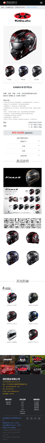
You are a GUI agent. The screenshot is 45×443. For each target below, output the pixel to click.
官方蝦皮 (36, 402)
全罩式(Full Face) (20, 7)
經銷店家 (30, 156)
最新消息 (8, 404)
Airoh (22, 404)
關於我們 (8, 402)
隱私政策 (36, 409)
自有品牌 (22, 413)
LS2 (22, 407)
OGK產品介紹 (9, 7)
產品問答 (36, 407)
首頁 (2, 7)
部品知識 (36, 406)
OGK (22, 406)
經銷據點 (36, 404)
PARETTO (22, 411)
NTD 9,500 (18, 132)
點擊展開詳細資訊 (22, 138)
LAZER (22, 409)
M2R (22, 402)
